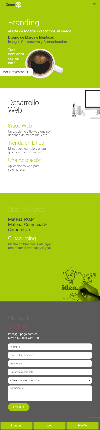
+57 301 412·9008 (29, 338)
